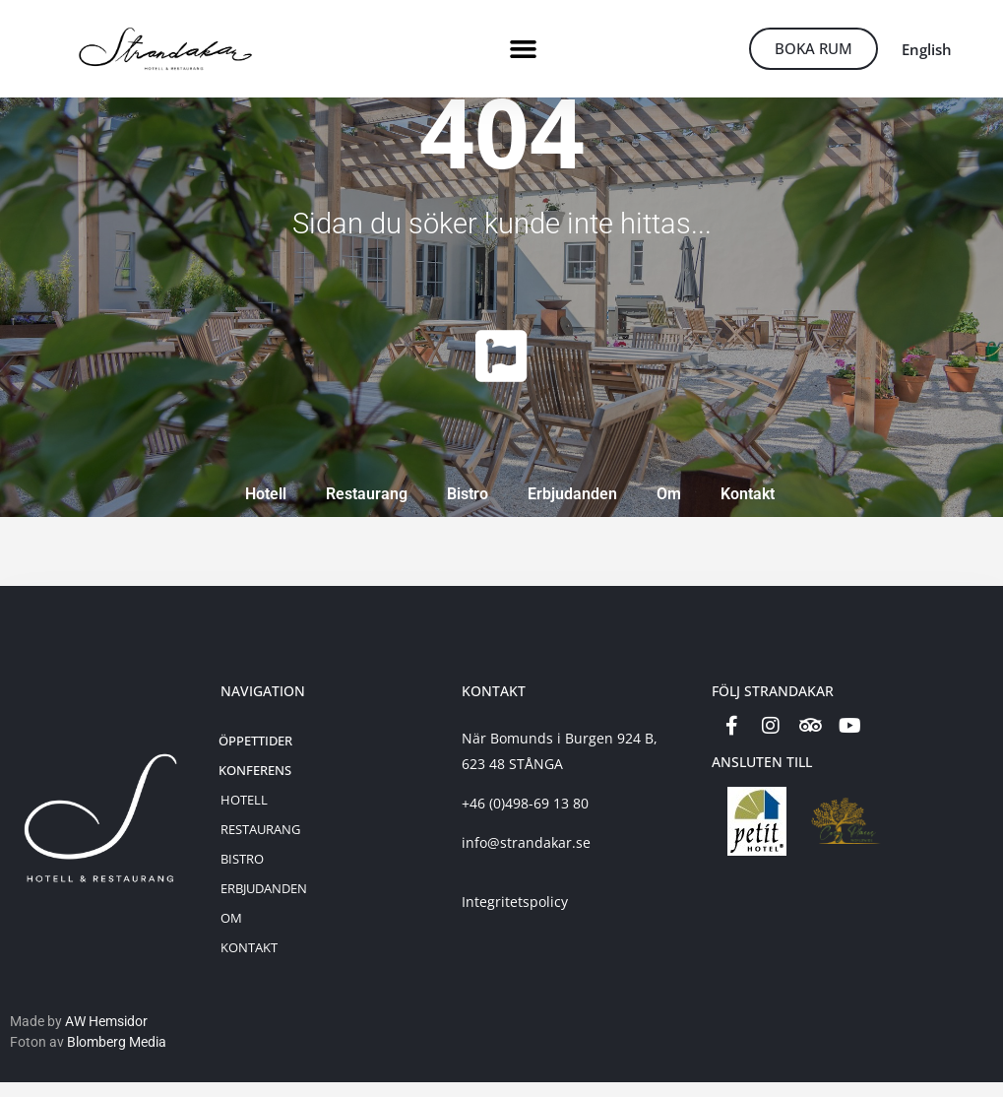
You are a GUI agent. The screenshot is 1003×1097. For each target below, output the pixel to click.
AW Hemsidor (106, 1036)
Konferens (255, 785)
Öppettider (255, 755)
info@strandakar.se (526, 857)
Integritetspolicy (515, 916)
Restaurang (366, 508)
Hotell (265, 508)
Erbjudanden (572, 508)
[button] (523, 49)
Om (669, 508)
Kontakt (748, 508)
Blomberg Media (116, 1057)
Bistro (467, 508)
